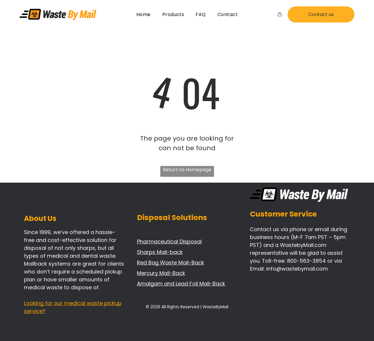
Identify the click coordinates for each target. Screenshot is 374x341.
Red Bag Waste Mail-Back (170, 262)
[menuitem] (143, 14)
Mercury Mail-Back (161, 273)
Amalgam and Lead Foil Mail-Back (181, 283)
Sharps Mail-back (160, 252)
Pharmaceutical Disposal (169, 241)
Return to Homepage (187, 169)
